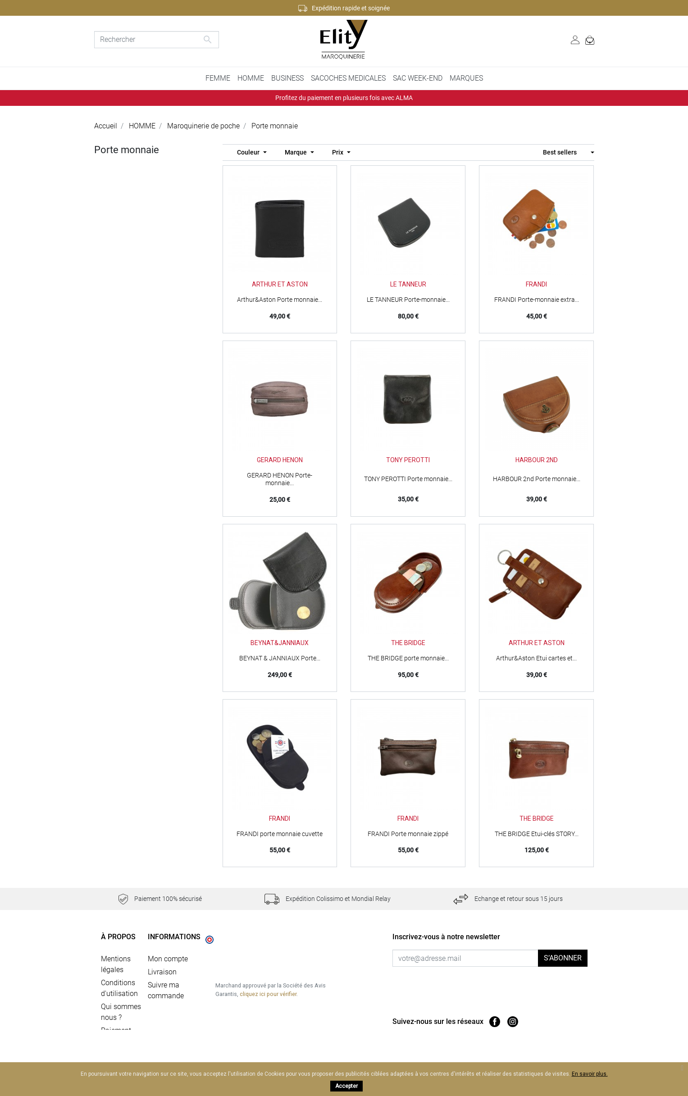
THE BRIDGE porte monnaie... (408, 658)
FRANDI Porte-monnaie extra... (536, 299)
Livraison (162, 969)
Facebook (494, 1021)
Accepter (346, 1086)
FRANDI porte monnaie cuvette (280, 833)
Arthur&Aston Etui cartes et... (536, 658)
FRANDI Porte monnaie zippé (408, 833)
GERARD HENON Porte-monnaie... (279, 479)
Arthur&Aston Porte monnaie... (279, 299)
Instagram (512, 1021)
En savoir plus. (590, 1074)
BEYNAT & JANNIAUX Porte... (279, 658)
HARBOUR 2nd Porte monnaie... (536, 478)
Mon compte (168, 956)
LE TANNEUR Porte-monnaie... (408, 299)
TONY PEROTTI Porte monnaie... (408, 478)
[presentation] (467, 984)
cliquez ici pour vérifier (268, 1014)
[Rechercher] (156, 39)
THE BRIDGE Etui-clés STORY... (537, 833)
